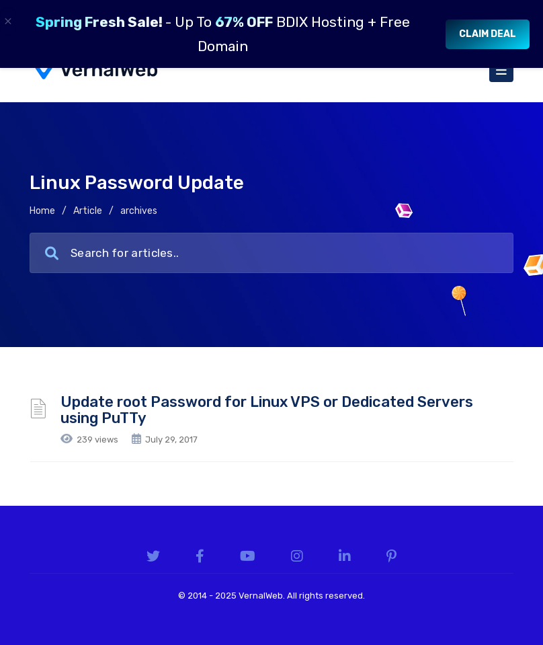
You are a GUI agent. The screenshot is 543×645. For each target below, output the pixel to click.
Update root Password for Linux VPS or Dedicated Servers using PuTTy (266, 410)
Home (42, 211)
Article (87, 211)
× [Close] (8, 21)
